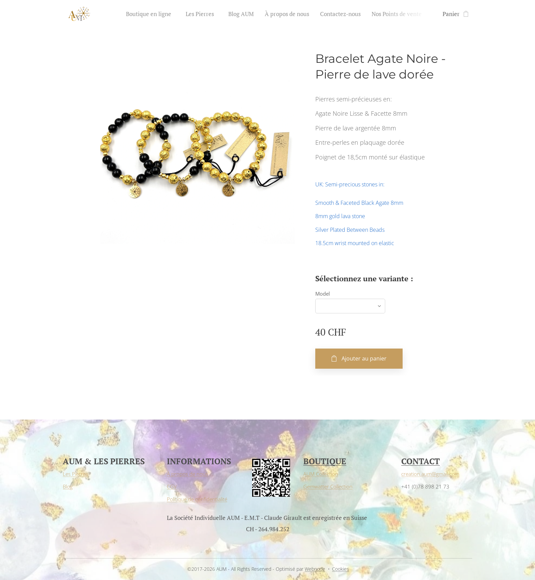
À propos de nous (187, 473)
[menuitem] (152, 14)
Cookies (340, 569)
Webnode (315, 569)
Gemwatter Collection (327, 486)
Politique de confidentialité (197, 499)
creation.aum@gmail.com (430, 473)
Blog (68, 486)
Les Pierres (75, 473)
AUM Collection (320, 473)
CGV (172, 486)
